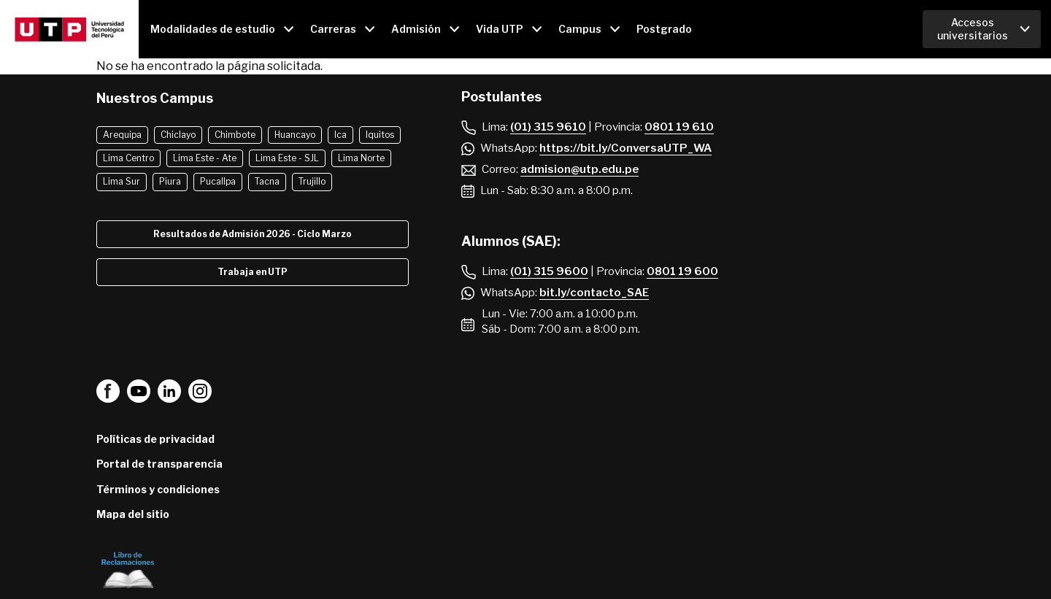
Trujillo (312, 181)
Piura (170, 181)
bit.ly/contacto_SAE (594, 292)
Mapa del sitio (132, 514)
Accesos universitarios (972, 29)
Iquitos (380, 134)
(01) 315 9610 (548, 127)
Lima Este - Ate (204, 157)
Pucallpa (218, 181)
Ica (340, 134)
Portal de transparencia (159, 463)
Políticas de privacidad (155, 439)
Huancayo (294, 134)
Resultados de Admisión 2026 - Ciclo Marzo (252, 233)
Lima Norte (361, 157)
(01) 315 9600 (549, 271)
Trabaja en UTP (252, 271)
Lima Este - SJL (287, 157)
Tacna (267, 181)
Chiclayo (178, 134)
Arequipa (122, 134)
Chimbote (235, 134)
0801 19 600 (682, 271)
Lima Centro (128, 157)
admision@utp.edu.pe (579, 169)
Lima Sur (121, 181)
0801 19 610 (679, 127)
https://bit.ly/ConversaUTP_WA (625, 148)
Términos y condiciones (158, 489)
